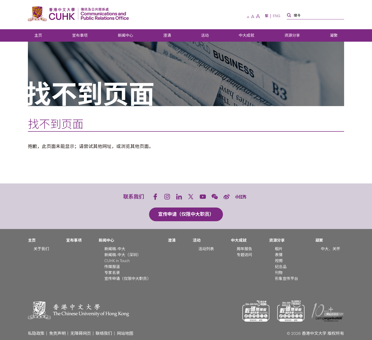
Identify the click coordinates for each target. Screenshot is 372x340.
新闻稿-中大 (114, 249)
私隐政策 (36, 333)
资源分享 (292, 35)
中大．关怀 (330, 249)
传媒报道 (112, 266)
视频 (279, 260)
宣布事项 (80, 35)
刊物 (279, 272)
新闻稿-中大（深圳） (122, 255)
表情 (279, 255)
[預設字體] (252, 16)
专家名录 (112, 272)
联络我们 (104, 333)
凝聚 (334, 35)
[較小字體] (248, 17)
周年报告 (244, 249)
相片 (279, 249)
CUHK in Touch (117, 260)
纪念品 (280, 266)
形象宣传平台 (286, 278)
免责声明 (57, 333)
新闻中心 (125, 35)
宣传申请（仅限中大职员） (127, 278)
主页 (38, 35)
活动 (205, 35)
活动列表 (206, 249)
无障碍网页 (80, 333)
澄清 (167, 35)
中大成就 (246, 35)
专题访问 (244, 255)
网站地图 (125, 333)
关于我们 (41, 249)
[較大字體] (258, 16)
